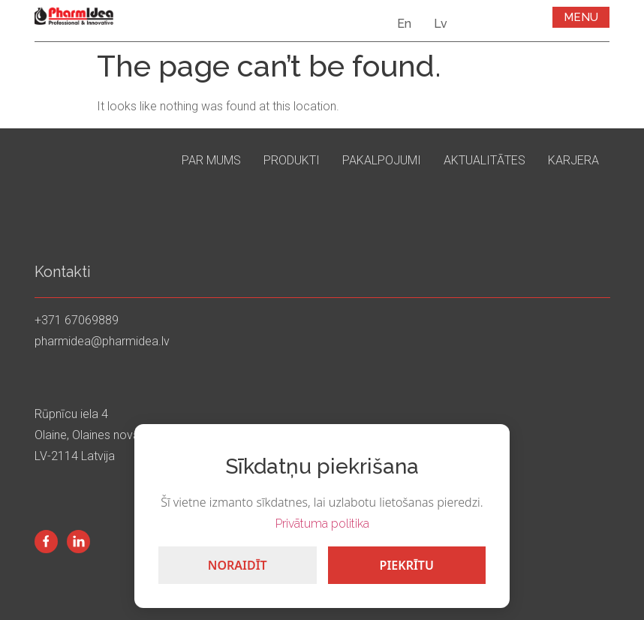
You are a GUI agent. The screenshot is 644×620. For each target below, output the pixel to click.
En (404, 24)
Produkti (291, 160)
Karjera (573, 160)
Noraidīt (237, 565)
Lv (440, 24)
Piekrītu (407, 565)
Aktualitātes (484, 160)
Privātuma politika (322, 523)
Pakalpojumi (381, 160)
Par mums (211, 160)
